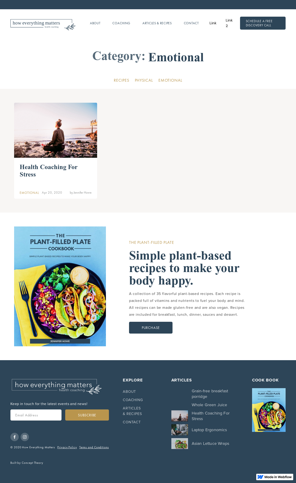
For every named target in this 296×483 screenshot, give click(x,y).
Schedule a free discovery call (259, 23)
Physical (144, 80)
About (95, 23)
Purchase (151, 327)
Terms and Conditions (94, 447)
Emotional (170, 80)
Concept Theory (32, 463)
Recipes (121, 80)
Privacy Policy (67, 447)
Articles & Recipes (157, 23)
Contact (191, 23)
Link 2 (229, 23)
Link (213, 23)
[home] (43, 23)
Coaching (121, 23)
